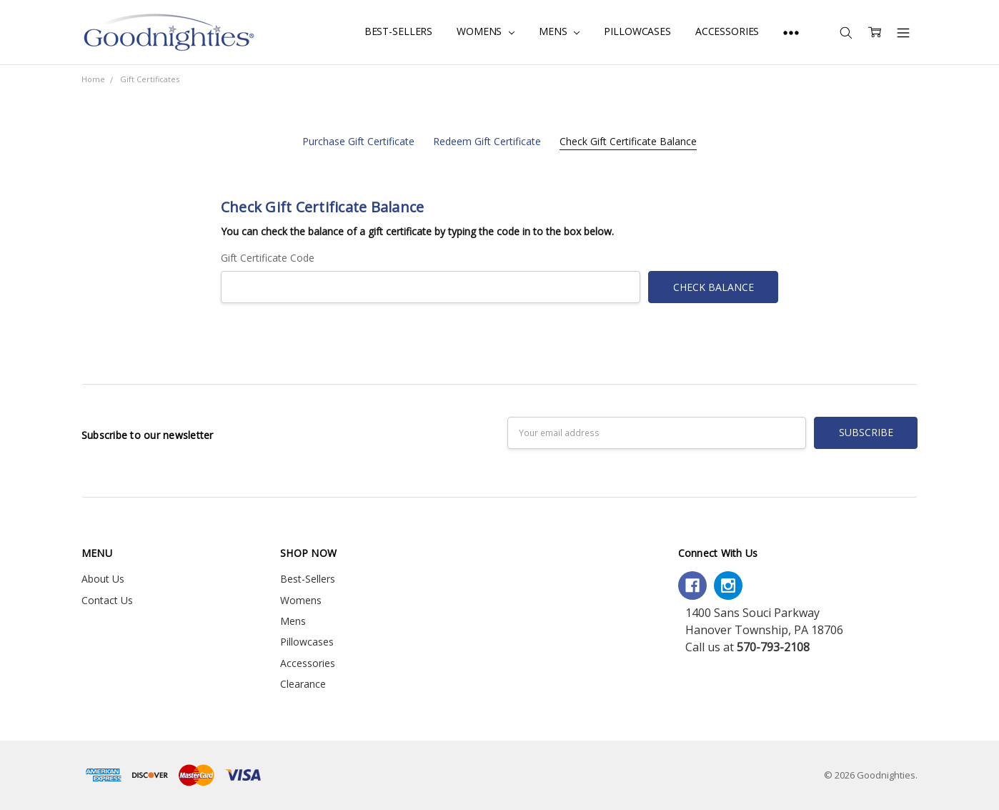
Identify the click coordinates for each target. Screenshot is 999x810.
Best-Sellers (398, 31)
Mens (559, 31)
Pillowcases (637, 31)
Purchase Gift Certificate (358, 141)
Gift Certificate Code (267, 258)
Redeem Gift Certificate (487, 141)
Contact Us (107, 600)
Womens (486, 31)
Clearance (303, 684)
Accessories (727, 31)
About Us (102, 579)
